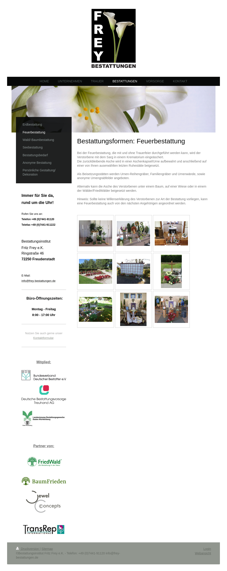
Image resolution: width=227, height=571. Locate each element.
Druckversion (28, 549)
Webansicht (203, 553)
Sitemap (47, 549)
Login (207, 549)
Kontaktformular (43, 338)
